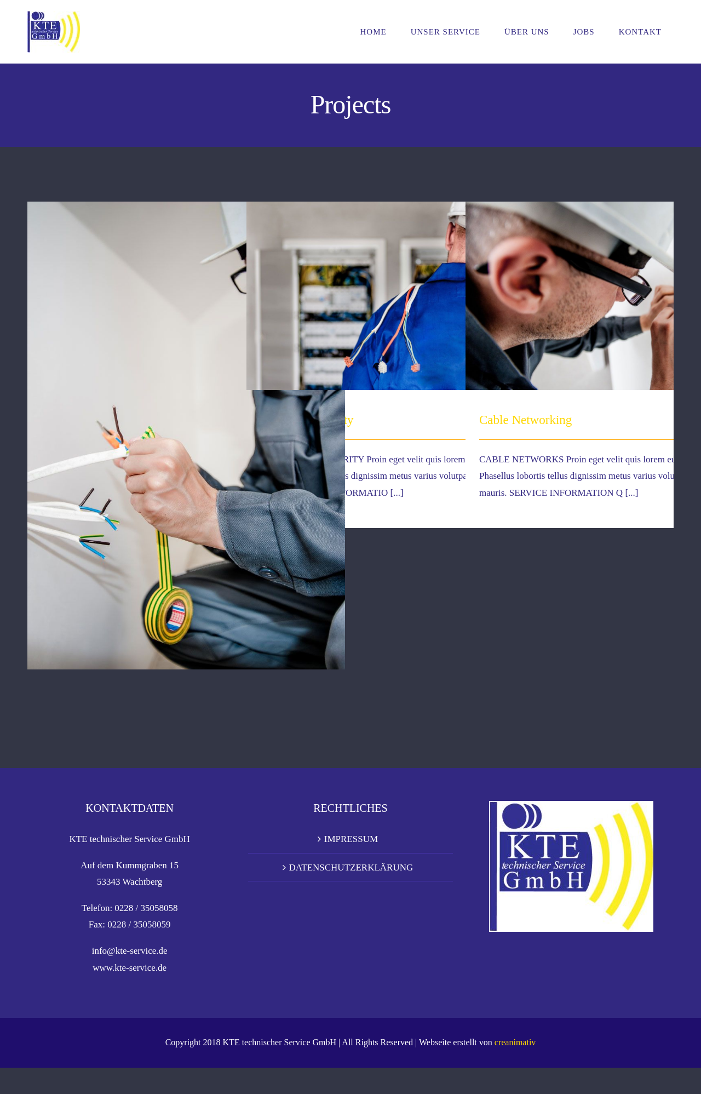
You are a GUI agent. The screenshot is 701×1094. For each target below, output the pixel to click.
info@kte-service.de (130, 976)
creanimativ (515, 1068)
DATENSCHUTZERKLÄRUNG (351, 893)
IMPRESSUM (351, 865)
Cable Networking (525, 420)
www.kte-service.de (129, 993)
